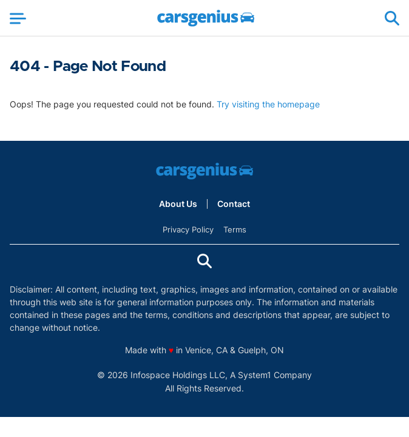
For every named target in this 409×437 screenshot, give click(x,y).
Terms (234, 229)
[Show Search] (392, 18)
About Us (178, 204)
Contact (233, 204)
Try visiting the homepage (268, 104)
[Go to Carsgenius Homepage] (205, 18)
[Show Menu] (18, 18)
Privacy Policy (188, 229)
